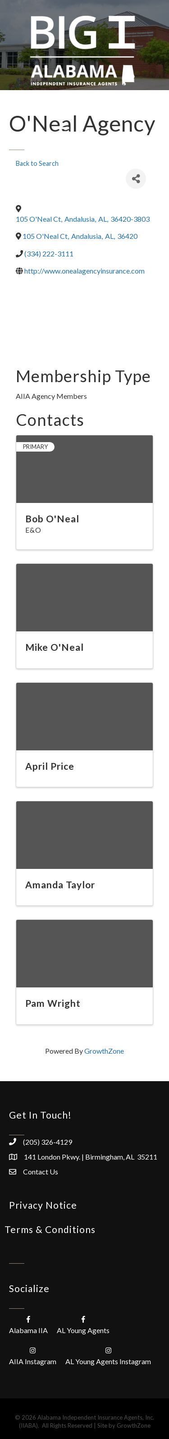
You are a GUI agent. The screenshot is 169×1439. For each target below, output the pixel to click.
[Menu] (64, 131)
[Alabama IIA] (28, 1324)
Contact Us (40, 1171)
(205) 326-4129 (47, 1141)
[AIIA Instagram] (32, 1355)
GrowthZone (104, 1050)
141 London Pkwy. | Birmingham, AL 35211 (90, 1156)
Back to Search (37, 163)
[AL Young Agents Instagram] (108, 1355)
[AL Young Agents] (83, 1324)
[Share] (136, 179)
